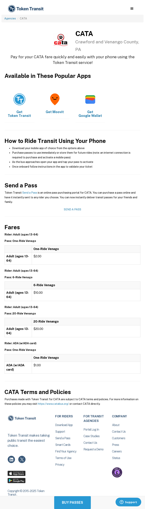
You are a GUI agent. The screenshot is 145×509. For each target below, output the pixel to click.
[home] (26, 9)
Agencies (10, 18)
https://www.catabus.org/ (53, 403)
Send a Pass (29, 192)
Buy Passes (72, 502)
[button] (131, 8)
